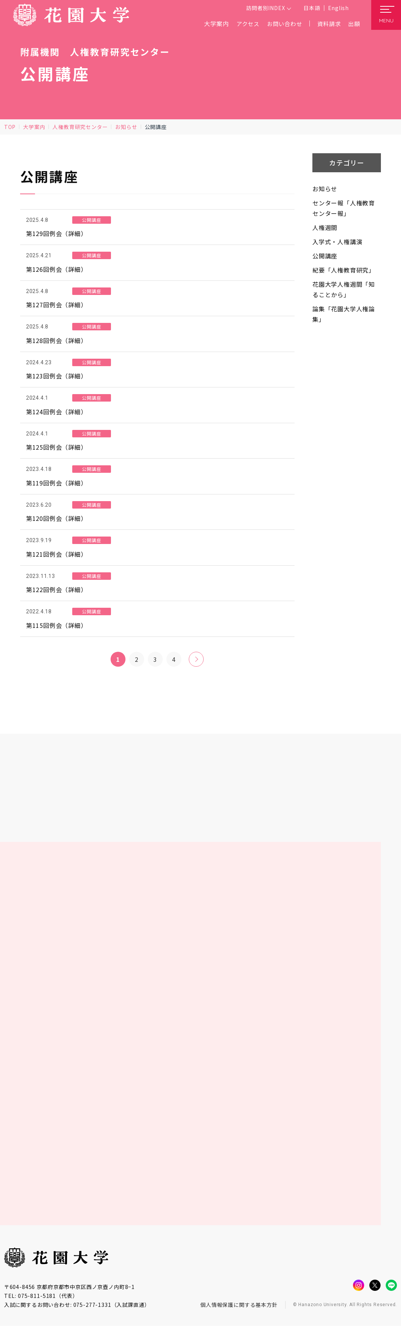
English (338, 8)
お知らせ (126, 127)
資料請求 (327, 23)
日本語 (311, 8)
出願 (353, 23)
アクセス (242, 23)
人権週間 (324, 227)
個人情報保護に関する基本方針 (239, 1305)
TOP (10, 127)
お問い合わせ (281, 23)
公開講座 (324, 255)
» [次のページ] (196, 659)
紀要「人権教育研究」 (343, 269)
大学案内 (34, 127)
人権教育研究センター (80, 127)
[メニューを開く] (386, 15)
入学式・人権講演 (337, 241)
